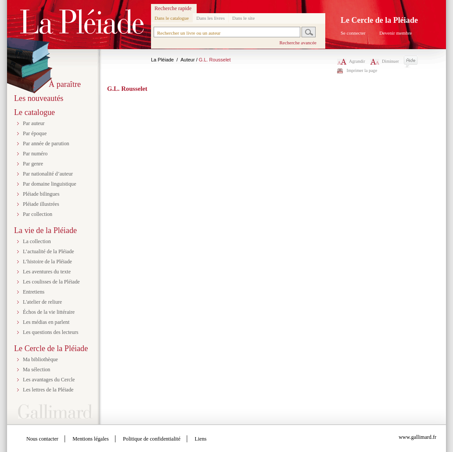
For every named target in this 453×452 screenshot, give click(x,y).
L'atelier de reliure (42, 302)
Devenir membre (395, 33)
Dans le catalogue (172, 18)
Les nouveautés (38, 98)
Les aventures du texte (47, 272)
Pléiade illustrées (41, 204)
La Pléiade (162, 59)
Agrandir (351, 61)
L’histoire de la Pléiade (47, 261)
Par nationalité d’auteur (48, 174)
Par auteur (34, 123)
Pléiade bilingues (41, 194)
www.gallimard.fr (417, 437)
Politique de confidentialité (151, 439)
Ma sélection (36, 369)
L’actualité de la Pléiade (48, 251)
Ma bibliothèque (40, 359)
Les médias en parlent (46, 322)
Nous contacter (42, 439)
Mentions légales (90, 439)
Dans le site (243, 18)
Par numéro (35, 154)
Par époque (35, 133)
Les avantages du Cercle (49, 380)
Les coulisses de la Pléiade (51, 282)
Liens (201, 439)
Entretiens (33, 292)
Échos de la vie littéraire (49, 312)
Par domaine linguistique (49, 184)
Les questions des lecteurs (51, 332)
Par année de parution (46, 143)
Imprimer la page (362, 70)
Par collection (37, 214)
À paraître (65, 84)
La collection (37, 241)
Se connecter (353, 33)
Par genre (33, 164)
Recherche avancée (297, 42)
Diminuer (384, 61)
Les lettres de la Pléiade (48, 390)
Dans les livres (210, 18)
